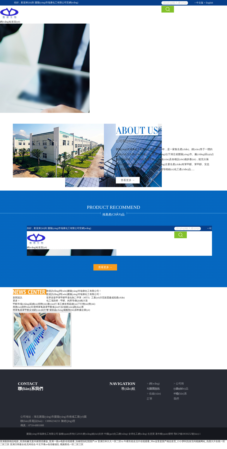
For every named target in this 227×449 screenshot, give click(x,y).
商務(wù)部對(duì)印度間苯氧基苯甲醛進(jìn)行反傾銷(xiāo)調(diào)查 (48, 307)
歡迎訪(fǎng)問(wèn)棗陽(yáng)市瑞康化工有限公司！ (73, 291)
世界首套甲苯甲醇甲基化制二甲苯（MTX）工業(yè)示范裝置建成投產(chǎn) (85, 297)
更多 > (16, 300)
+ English (208, 3)
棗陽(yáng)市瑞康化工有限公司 (51, 2)
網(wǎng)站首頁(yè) (10, 22)
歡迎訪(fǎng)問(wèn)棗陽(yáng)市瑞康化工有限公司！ (73, 294)
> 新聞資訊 (153, 388)
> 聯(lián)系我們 (180, 394)
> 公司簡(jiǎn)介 (179, 384)
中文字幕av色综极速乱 (47, 444)
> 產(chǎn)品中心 (181, 389)
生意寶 (151, 434)
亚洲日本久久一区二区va (110, 441)
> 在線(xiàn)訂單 (154, 394)
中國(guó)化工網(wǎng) (116, 434)
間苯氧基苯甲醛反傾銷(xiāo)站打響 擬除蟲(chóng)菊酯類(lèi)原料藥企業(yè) (51, 310)
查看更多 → (128, 180)
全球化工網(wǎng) (137, 434)
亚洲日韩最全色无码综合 (23, 444)
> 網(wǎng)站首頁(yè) (153, 384)
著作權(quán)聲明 (164, 434)
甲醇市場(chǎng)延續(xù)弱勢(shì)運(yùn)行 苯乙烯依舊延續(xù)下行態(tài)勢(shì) (54, 304)
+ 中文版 (198, 3)
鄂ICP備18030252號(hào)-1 (187, 434)
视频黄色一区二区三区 (71, 444)
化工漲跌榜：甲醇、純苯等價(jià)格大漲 (67, 300)
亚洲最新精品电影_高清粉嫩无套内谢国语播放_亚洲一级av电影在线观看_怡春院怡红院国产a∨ (48, 441)
